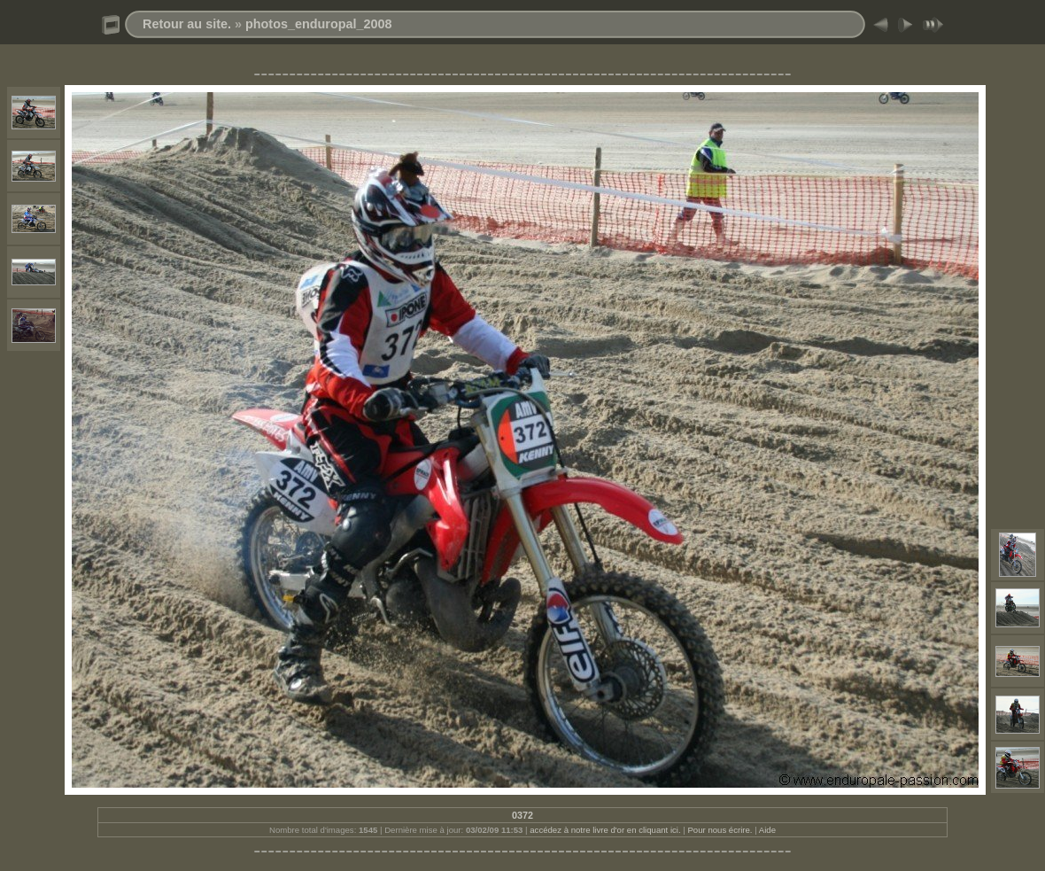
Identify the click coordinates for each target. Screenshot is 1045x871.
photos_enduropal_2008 (318, 24)
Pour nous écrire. (719, 830)
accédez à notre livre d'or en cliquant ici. (605, 830)
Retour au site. (187, 24)
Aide (767, 830)
